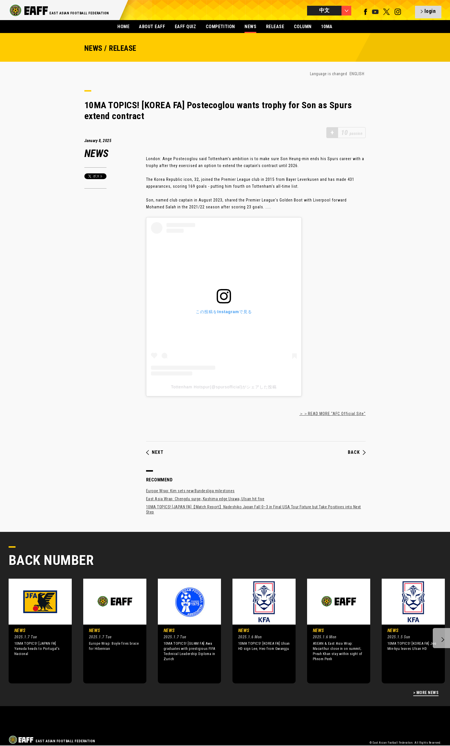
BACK (357, 452)
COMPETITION (220, 26)
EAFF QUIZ (185, 26)
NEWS (250, 26)
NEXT (155, 452)
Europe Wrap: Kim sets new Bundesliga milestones (190, 491)
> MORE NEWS (426, 693)
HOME (123, 26)
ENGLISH (357, 74)
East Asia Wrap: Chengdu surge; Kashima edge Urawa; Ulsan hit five (205, 499)
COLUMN (303, 26)
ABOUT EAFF (152, 26)
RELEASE (275, 26)
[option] (36, 631)
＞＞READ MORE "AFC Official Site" (332, 413)
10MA (327, 26)
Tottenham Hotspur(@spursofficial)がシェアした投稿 (224, 387)
